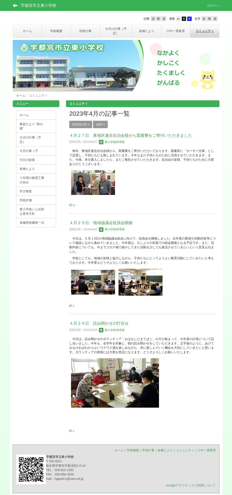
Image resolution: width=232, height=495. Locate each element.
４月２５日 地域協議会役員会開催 (101, 223)
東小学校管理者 (112, 142)
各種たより (165, 450)
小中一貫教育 (206, 450)
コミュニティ (185, 450)
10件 (100, 124)
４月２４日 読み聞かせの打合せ (99, 323)
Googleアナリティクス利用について (191, 485)
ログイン (213, 5)
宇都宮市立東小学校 (38, 5)
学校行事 (148, 450)
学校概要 (133, 450)
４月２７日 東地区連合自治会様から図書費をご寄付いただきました (130, 135)
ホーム (20, 95)
